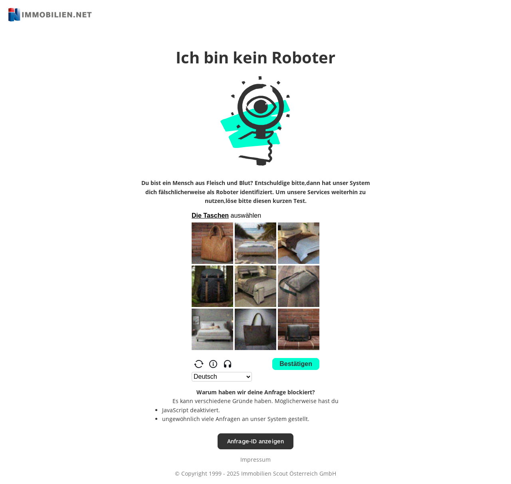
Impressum (255, 459)
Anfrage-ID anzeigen (255, 441)
